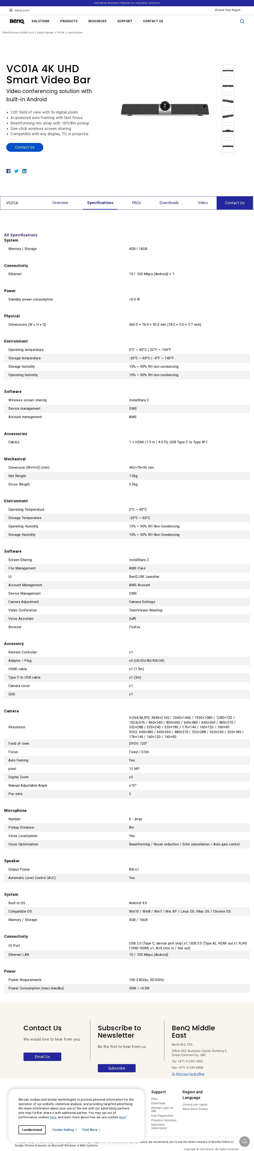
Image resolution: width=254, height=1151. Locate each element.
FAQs (154, 1098)
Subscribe (116, 1068)
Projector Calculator (164, 1120)
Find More (91, 1129)
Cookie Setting (64, 1129)
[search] (242, 21)
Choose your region (195, 1104)
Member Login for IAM (162, 1110)
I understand (32, 1130)
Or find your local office (188, 1074)
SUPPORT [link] (124, 21)
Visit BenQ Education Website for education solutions (127, 3)
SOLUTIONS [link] (41, 21)
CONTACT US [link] (153, 21)
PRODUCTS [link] (68, 21)
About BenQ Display (195, 1109)
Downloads (158, 1103)
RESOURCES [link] (97, 21)
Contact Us (24, 147)
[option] (165, 112)
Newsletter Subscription (159, 1126)
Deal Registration (162, 1115)
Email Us (42, 1056)
